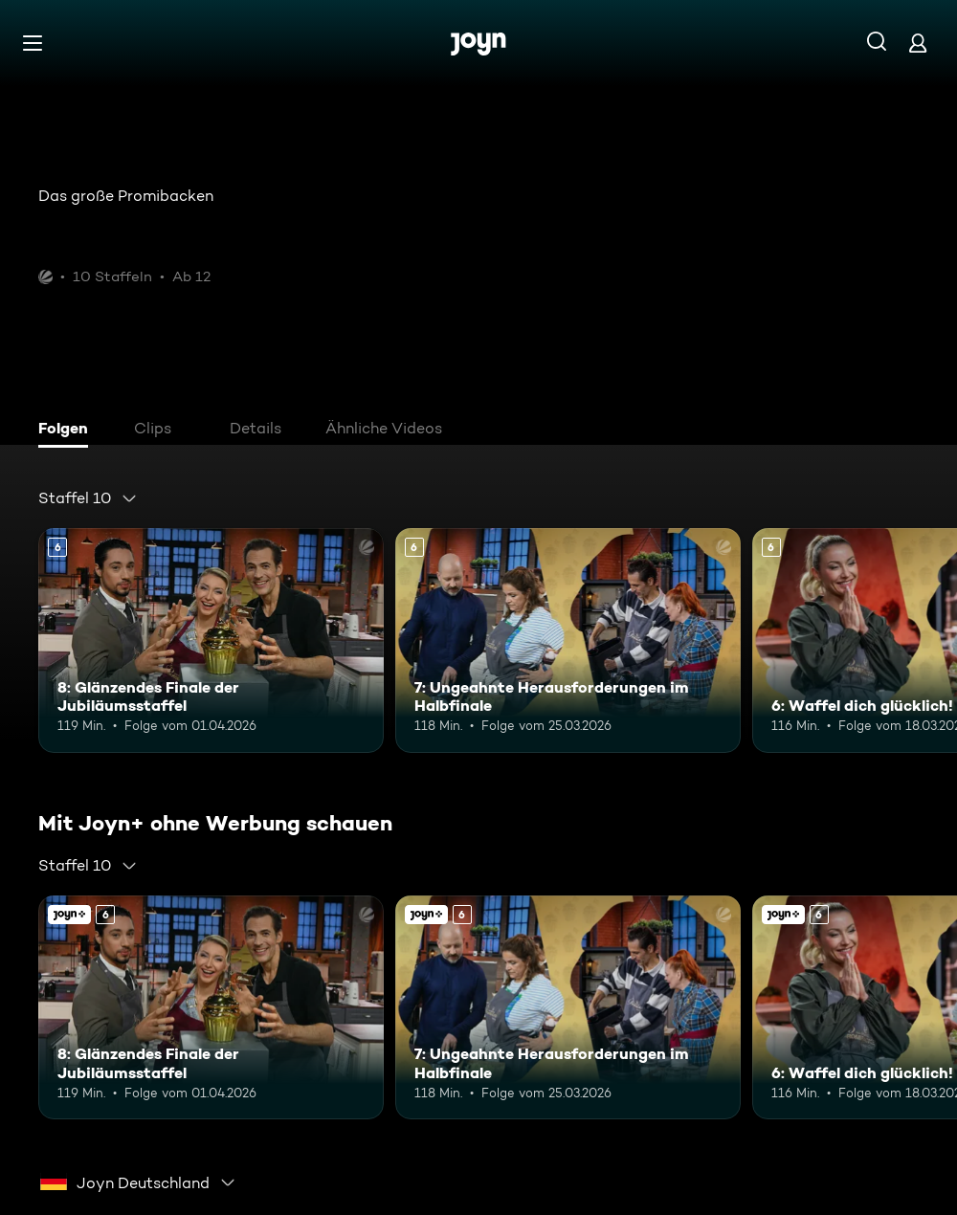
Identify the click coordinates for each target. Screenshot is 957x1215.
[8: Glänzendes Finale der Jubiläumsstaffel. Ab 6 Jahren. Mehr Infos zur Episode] (211, 640)
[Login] (917, 42)
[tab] (67, 430)
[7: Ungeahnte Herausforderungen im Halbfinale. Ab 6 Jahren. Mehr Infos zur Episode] (568, 640)
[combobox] (88, 498)
